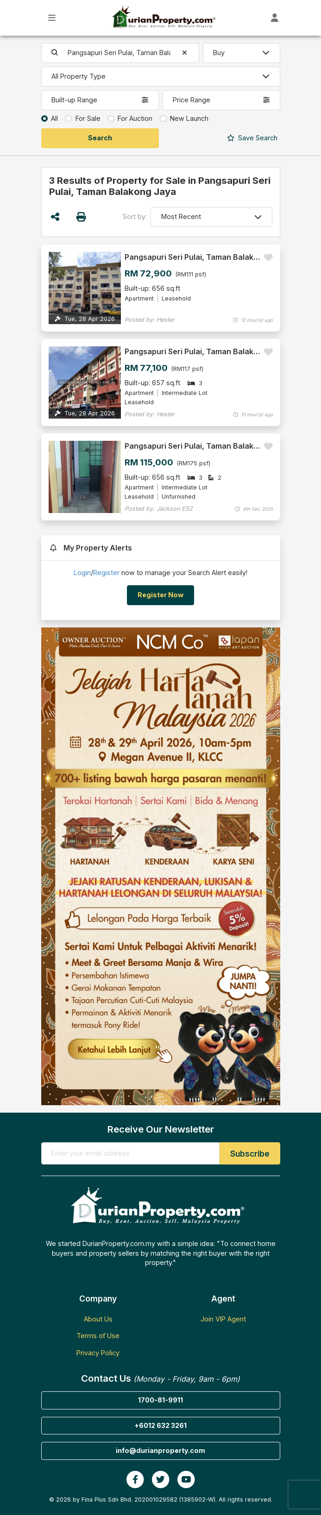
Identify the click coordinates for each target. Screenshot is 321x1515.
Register (106, 572)
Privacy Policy (98, 1353)
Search (252, 138)
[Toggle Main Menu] (52, 18)
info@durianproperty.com (160, 1450)
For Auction (135, 118)
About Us (98, 1319)
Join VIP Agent (223, 1319)
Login (82, 572)
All (54, 118)
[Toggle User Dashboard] (275, 18)
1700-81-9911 (160, 1400)
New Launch (189, 118)
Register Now (160, 595)
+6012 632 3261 (160, 1425)
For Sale (88, 118)
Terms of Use (98, 1336)
